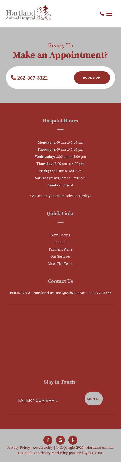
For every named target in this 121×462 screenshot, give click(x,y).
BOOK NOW (20, 293)
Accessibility (43, 447)
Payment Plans (60, 249)
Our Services (60, 256)
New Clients (60, 234)
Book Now (92, 77)
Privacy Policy (18, 447)
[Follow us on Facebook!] (47, 440)
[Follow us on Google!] (60, 440)
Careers (60, 242)
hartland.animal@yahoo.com (59, 293)
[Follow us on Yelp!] (72, 440)
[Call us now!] (102, 14)
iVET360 (95, 452)
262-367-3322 (29, 78)
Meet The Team (60, 263)
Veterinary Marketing (51, 452)
